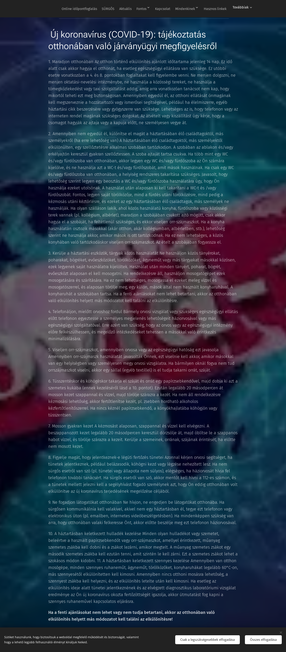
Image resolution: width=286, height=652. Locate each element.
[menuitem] (93, 8)
